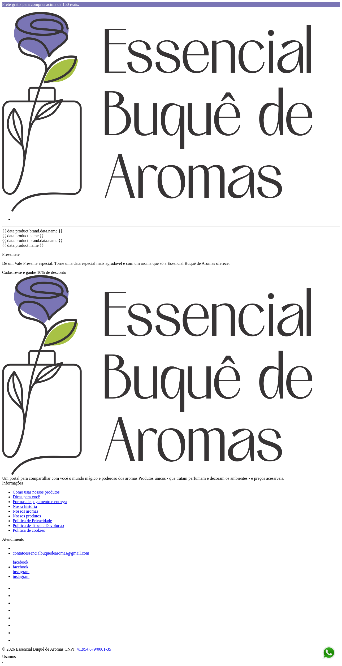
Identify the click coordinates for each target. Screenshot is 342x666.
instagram (21, 571)
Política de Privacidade (32, 520)
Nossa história (25, 506)
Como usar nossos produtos (36, 492)
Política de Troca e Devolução (38, 525)
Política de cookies (29, 530)
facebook (20, 562)
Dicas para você (26, 497)
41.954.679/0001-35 (94, 649)
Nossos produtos (27, 516)
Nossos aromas (25, 511)
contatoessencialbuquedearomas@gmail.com (51, 553)
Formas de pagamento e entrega (40, 501)
